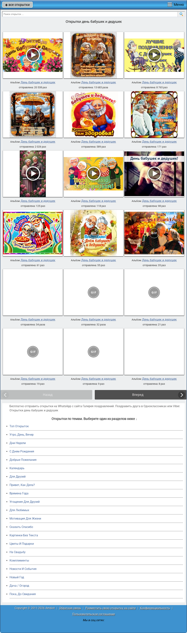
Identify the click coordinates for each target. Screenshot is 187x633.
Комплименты (19, 560)
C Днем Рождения (21, 451)
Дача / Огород (19, 585)
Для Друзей (17, 476)
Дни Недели (17, 443)
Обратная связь (70, 608)
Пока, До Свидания (22, 594)
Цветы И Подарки (21, 543)
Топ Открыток (19, 426)
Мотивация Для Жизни (25, 518)
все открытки (17, 5)
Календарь (16, 468)
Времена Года (18, 493)
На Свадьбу (17, 552)
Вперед (138, 395)
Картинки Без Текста (23, 535)
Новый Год (16, 577)
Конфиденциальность (155, 608)
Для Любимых (19, 510)
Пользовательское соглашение (93, 614)
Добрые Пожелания (23, 460)
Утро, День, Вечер (21, 434)
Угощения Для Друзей (24, 501)
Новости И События (23, 569)
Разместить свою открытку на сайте (110, 608)
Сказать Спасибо (21, 527)
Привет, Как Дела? (22, 485)
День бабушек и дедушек (38, 82)
